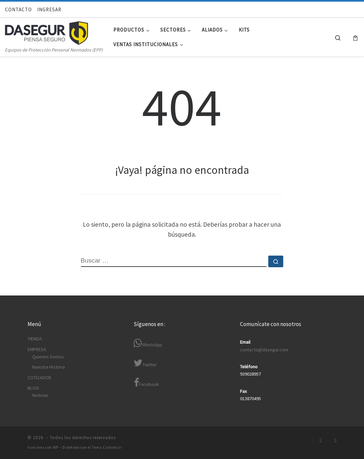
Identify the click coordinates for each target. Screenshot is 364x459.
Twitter (145, 363)
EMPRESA (37, 349)
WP (56, 447)
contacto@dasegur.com (264, 350)
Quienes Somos (48, 357)
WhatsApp (148, 343)
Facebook (146, 383)
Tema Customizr (107, 447)
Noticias (40, 395)
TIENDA (35, 339)
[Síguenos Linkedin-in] (321, 440)
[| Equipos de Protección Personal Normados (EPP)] (46, 32)
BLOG (33, 388)
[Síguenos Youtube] (335, 440)
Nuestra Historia (48, 367)
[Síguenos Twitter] (328, 440)
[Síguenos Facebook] (313, 440)
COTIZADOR (39, 378)
